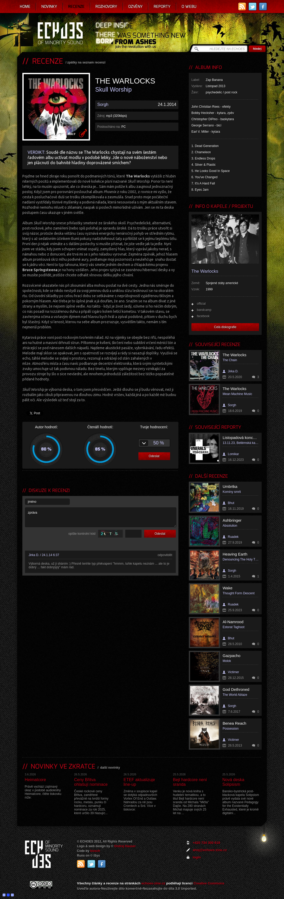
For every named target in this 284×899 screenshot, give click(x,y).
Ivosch (95, 851)
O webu (189, 6)
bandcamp (204, 310)
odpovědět (165, 555)
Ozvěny (135, 6)
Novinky (49, 6)
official (201, 303)
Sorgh (102, 104)
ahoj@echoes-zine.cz (210, 850)
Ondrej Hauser (125, 846)
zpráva (100, 517)
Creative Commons (208, 883)
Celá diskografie (225, 327)
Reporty (162, 6)
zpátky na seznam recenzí (86, 62)
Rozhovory (106, 6)
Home (25, 6)
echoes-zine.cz (153, 883)
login (197, 857)
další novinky (110, 767)
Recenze (76, 6)
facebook (203, 316)
